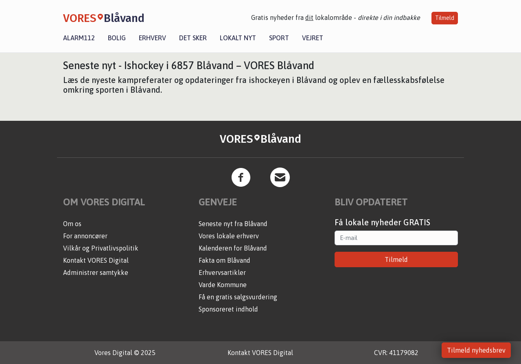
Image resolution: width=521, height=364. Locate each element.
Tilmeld (444, 18)
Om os (72, 223)
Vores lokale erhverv (229, 236)
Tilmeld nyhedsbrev (476, 350)
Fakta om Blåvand (224, 260)
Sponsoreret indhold (228, 309)
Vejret (312, 37)
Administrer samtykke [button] (95, 272)
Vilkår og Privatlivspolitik (100, 248)
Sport (279, 37)
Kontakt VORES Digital (96, 260)
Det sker (193, 37)
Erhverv (152, 37)
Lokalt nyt (238, 37)
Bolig (117, 37)
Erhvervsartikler (222, 272)
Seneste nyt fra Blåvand (233, 223)
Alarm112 (79, 37)
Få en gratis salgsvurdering (238, 297)
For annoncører (85, 236)
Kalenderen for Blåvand (233, 248)
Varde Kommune (223, 284)
